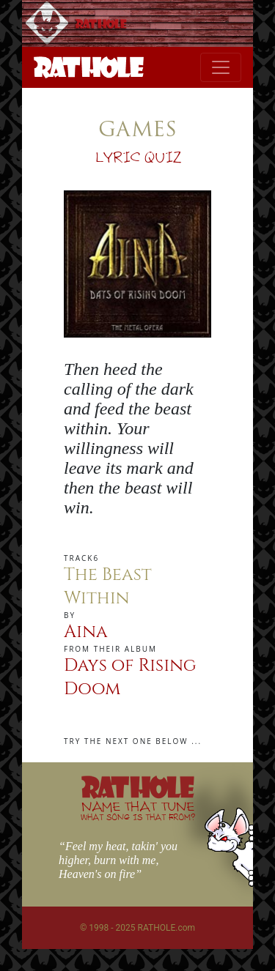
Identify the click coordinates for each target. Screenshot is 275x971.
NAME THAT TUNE (138, 810)
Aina (86, 632)
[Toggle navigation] (220, 67)
